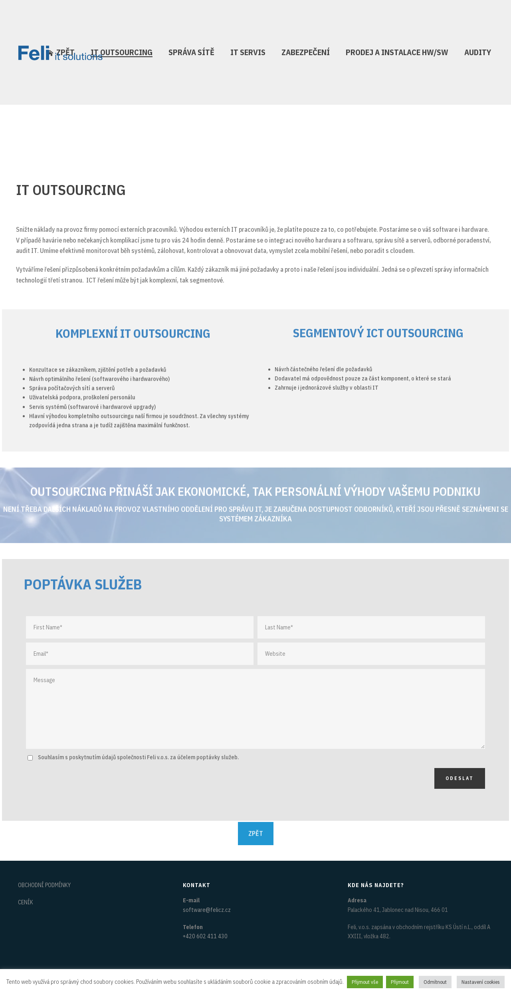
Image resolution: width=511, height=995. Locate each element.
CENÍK (25, 902)
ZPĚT (255, 826)
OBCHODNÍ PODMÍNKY (44, 885)
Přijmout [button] (400, 982)
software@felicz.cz (207, 909)
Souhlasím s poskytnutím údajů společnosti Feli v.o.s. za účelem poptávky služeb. (138, 757)
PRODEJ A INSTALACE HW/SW (397, 52)
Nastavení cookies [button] (480, 982)
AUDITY (477, 52)
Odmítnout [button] (435, 982)
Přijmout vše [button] (365, 982)
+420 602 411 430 (205, 936)
